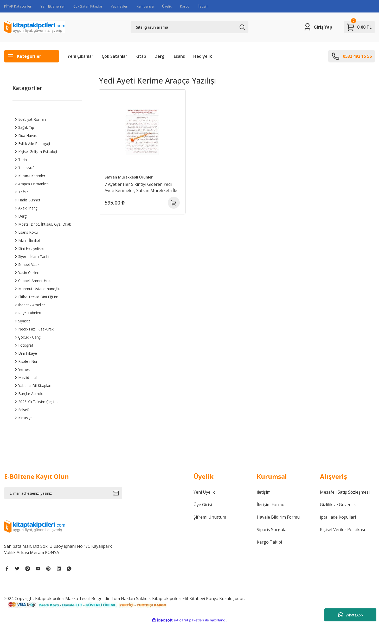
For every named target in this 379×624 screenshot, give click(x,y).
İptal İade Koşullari (338, 517)
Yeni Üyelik (204, 492)
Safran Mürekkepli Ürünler (129, 176)
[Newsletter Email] (63, 493)
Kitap (141, 56)
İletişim (203, 6)
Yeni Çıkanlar (80, 56)
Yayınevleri (119, 6)
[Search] (190, 27)
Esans (179, 56)
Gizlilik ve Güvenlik (338, 504)
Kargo (184, 6)
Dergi (160, 56)
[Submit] (117, 493)
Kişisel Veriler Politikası (342, 529)
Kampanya (145, 6)
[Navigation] (31, 56)
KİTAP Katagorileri (18, 6)
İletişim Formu (270, 504)
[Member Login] (317, 27)
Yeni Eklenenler (53, 6)
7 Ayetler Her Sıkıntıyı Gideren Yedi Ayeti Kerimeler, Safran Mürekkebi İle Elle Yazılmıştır (141, 187)
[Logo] (34, 27)
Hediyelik (202, 56)
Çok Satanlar (114, 56)
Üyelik (167, 6)
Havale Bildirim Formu (278, 517)
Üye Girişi (203, 504)
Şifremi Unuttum (210, 517)
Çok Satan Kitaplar (87, 6)
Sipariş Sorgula (271, 529)
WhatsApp (350, 615)
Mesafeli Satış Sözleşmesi (345, 492)
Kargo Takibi (269, 542)
